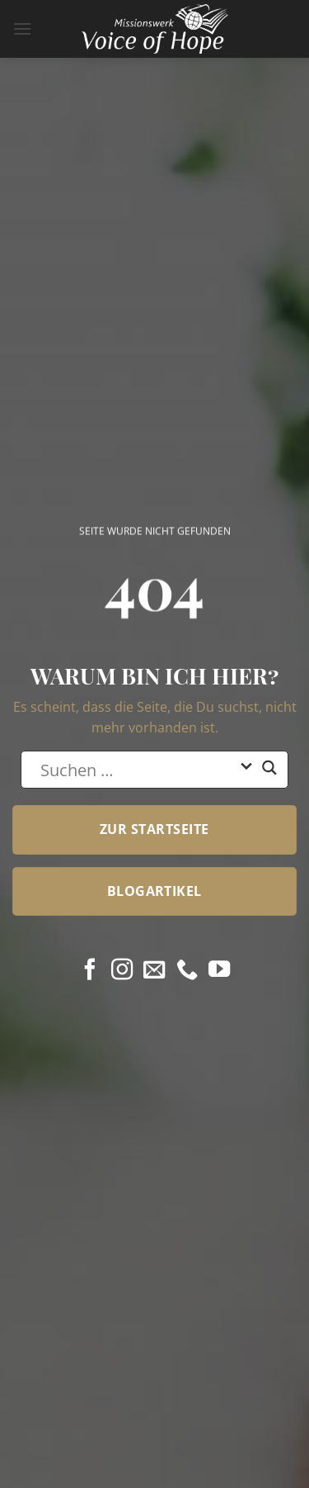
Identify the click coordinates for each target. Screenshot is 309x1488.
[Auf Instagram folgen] (122, 971)
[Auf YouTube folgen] (219, 971)
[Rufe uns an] (187, 971)
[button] (22, 28)
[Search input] (135, 769)
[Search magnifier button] (269, 774)
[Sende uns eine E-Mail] (154, 971)
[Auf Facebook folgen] (90, 971)
